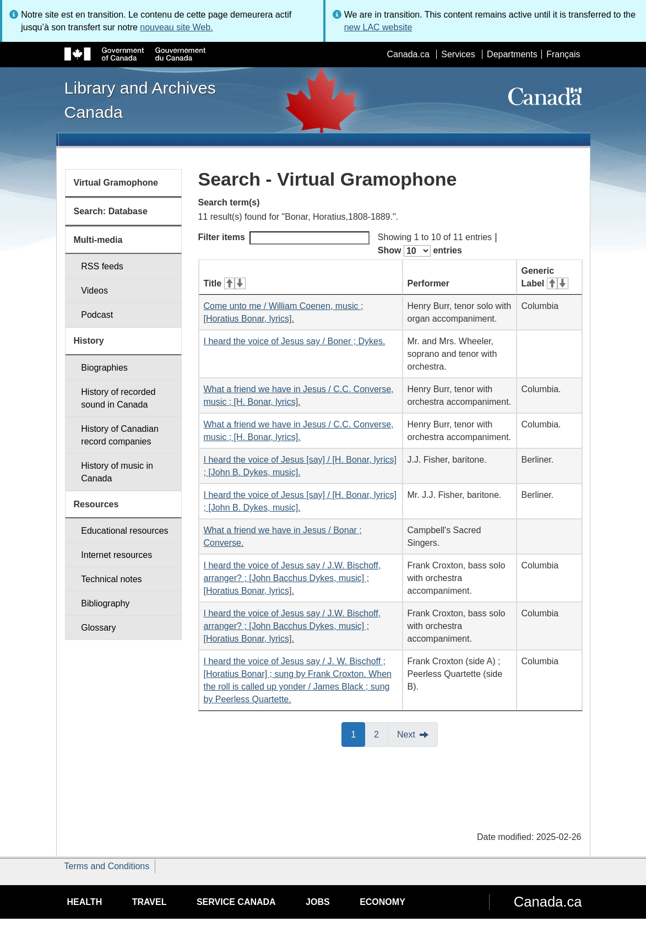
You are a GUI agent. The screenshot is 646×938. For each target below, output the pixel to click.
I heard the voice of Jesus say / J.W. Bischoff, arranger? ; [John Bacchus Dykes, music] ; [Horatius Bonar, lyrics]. (292, 578)
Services (458, 54)
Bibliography (105, 603)
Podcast (97, 314)
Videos (94, 290)
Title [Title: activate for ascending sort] (225, 283)
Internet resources (116, 555)
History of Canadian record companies (120, 435)
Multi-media (98, 240)
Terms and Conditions (107, 866)
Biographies (104, 367)
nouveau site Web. (176, 27)
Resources (96, 504)
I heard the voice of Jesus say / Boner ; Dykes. (295, 341)
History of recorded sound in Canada (118, 398)
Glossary (98, 627)
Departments (512, 54)
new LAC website (378, 27)
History (89, 340)
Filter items (284, 238)
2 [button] (381, 733)
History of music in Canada (117, 472)
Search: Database (111, 211)
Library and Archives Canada (140, 99)
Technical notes (111, 579)
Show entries (420, 251)
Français (563, 54)
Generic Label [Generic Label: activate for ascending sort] (545, 277)
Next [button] (406, 734)
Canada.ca (408, 54)
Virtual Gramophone (116, 182)
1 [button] (358, 733)
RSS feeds (102, 266)
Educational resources (124, 530)
